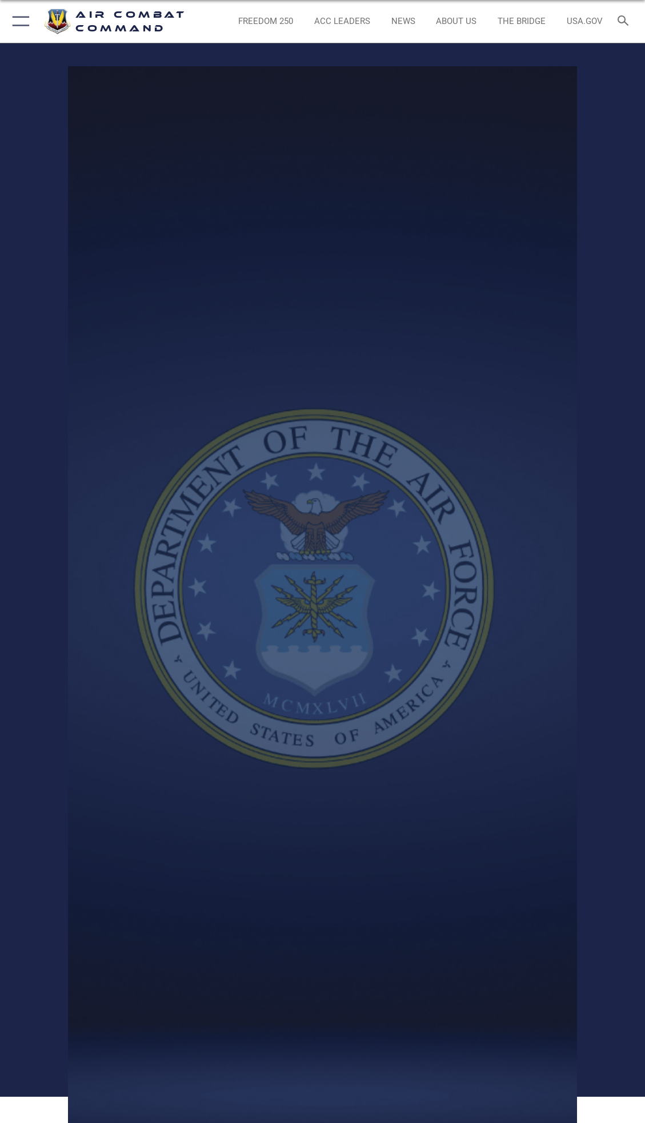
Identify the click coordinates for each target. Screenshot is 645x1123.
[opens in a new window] (585, 21)
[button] (18, 21)
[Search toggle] (625, 21)
